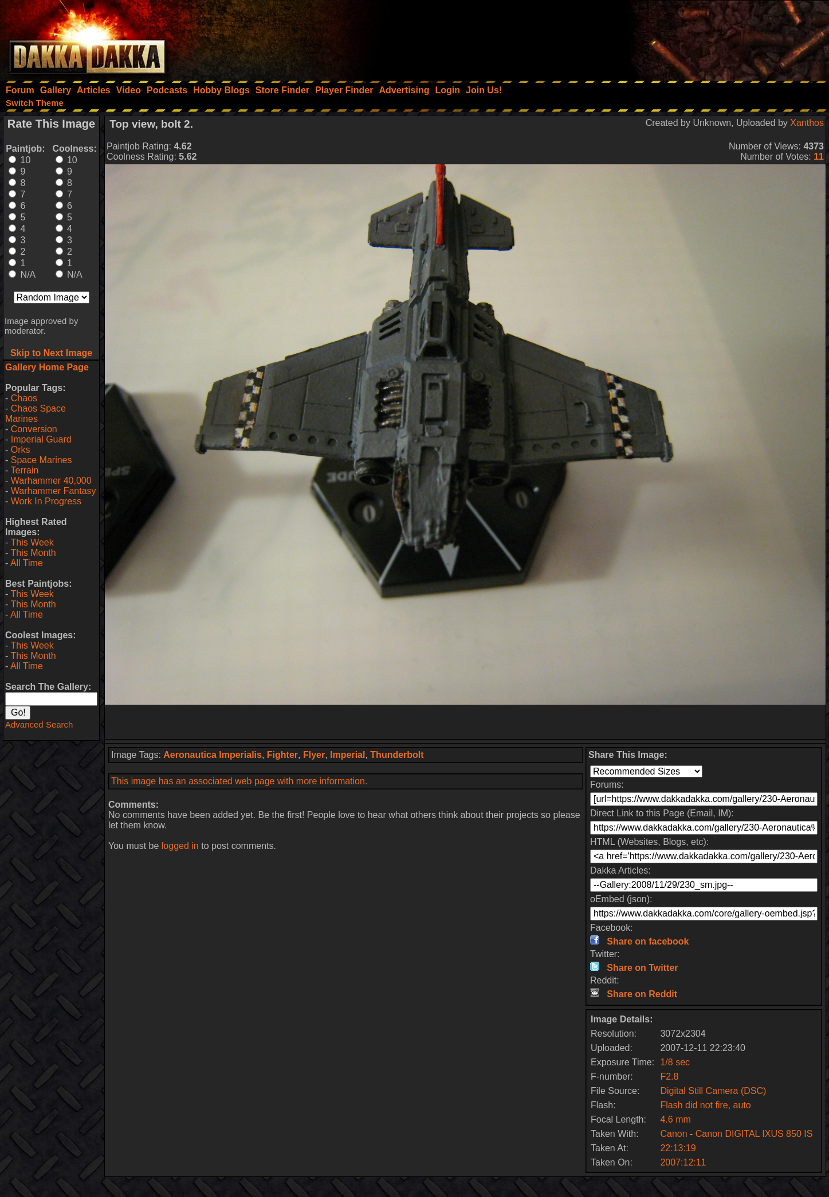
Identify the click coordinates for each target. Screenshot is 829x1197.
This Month (33, 553)
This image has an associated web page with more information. (239, 781)
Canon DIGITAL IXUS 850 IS (754, 1134)
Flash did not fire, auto (705, 1105)
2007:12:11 (683, 1162)
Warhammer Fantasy (53, 491)
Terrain (24, 470)
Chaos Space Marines (35, 414)
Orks (20, 450)
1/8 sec (675, 1062)
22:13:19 (678, 1148)
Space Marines (41, 460)
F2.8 (669, 1076)
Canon (673, 1134)
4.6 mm (675, 1119)
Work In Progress (46, 501)
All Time (26, 563)
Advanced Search (39, 724)
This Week (31, 542)
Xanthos (807, 123)
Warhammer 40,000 (51, 480)
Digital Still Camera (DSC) (713, 1091)
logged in (180, 846)
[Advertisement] (675, 37)
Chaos (24, 398)
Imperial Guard (41, 439)
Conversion (34, 429)
